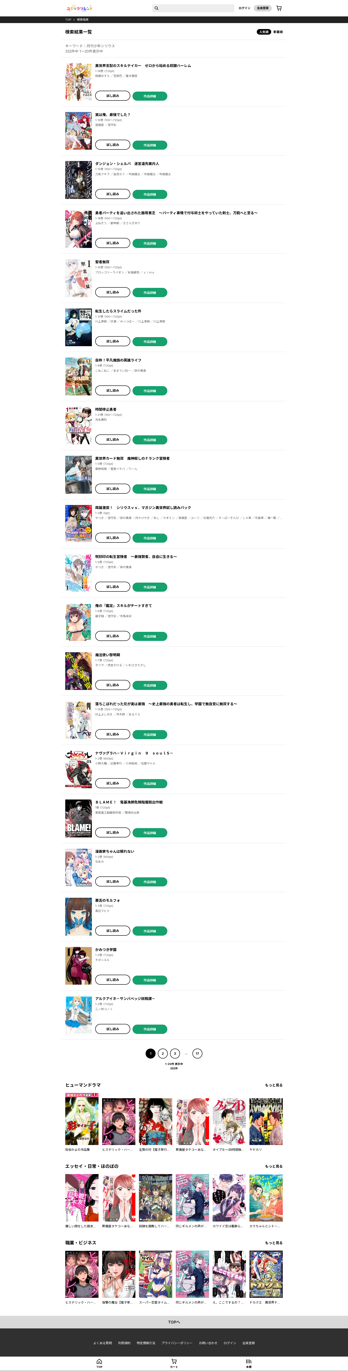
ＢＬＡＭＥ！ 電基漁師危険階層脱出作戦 (129, 802)
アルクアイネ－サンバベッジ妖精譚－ (125, 998)
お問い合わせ (208, 1343)
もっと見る (274, 1085)
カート (174, 1367)
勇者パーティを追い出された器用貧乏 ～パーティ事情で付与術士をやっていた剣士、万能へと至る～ (176, 213)
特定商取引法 (146, 1343)
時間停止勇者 (106, 409)
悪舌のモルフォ (107, 900)
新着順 (278, 32)
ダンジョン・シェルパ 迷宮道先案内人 (127, 163)
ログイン (244, 8)
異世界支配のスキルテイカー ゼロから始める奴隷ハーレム (143, 65)
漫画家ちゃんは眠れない (114, 851)
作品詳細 (150, 96)
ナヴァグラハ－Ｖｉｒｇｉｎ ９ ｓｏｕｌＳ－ (134, 753)
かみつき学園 (106, 949)
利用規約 (124, 1343)
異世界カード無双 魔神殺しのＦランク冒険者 (132, 458)
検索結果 (83, 19)
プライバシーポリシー (177, 1343)
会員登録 (263, 8)
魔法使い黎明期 (107, 655)
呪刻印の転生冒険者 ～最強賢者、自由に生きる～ (136, 556)
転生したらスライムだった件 (118, 311)
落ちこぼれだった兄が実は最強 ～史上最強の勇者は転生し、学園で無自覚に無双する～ (166, 704)
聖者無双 (102, 262)
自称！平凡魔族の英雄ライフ (118, 360)
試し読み (113, 96)
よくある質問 (102, 1343)
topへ (174, 1322)
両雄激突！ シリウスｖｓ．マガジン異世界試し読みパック (143, 507)
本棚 (248, 1367)
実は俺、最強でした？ (113, 114)
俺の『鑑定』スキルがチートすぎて (123, 605)
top (68, 19)
